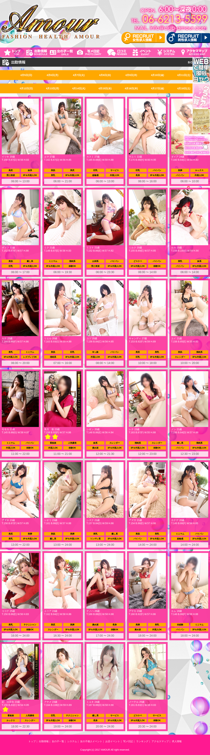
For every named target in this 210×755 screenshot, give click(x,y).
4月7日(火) (79, 75)
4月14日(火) (78, 88)
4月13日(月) (52, 88)
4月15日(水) (105, 88)
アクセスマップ (160, 741)
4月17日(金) (157, 88)
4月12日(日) (26, 88)
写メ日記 (128, 741)
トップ (32, 741)
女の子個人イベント (91, 741)
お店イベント (112, 741)
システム (72, 741)
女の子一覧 (58, 741)
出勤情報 (44, 741)
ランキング (142, 741)
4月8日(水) (105, 75)
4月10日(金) (157, 75)
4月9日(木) (131, 75)
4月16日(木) (131, 88)
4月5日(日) (26, 75)
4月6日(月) (52, 75)
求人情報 (177, 741)
